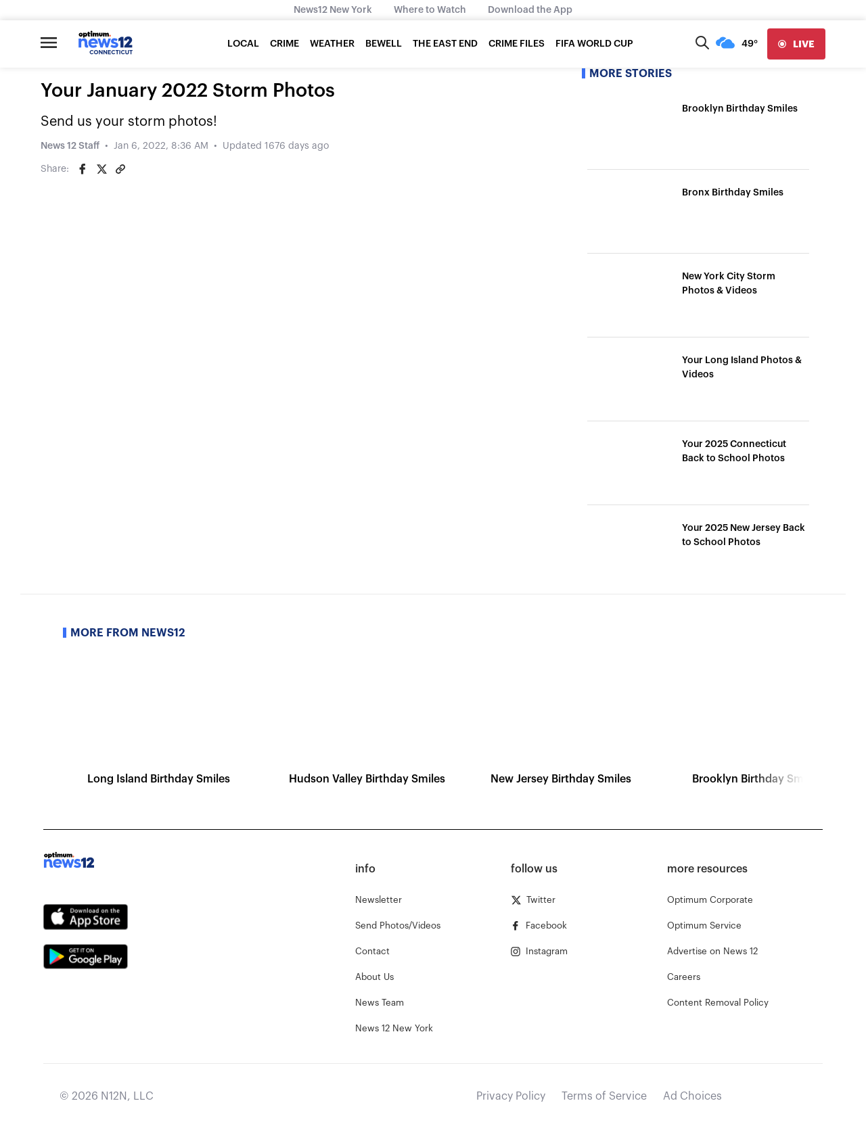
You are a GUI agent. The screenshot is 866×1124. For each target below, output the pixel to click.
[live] (796, 44)
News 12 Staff (70, 146)
